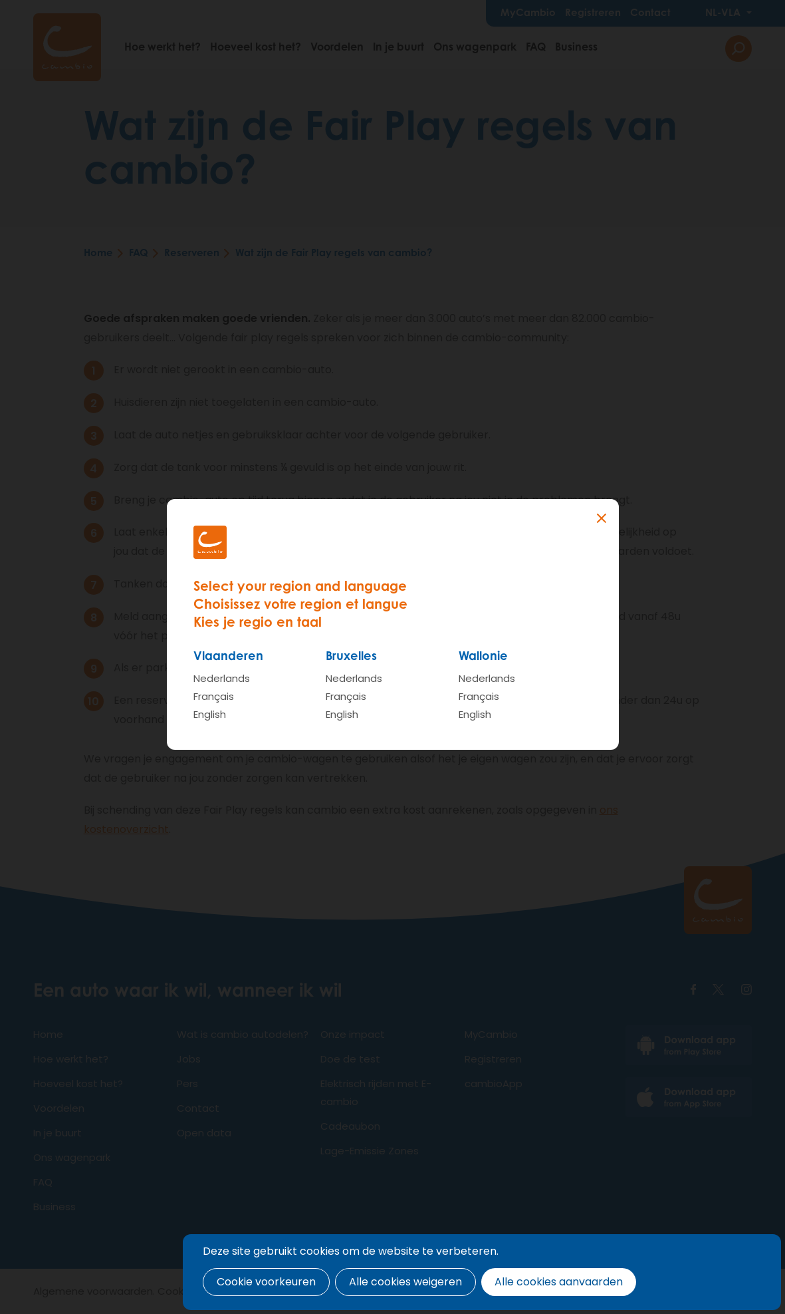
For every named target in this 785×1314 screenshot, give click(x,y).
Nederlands (221, 678)
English (209, 714)
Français (213, 696)
